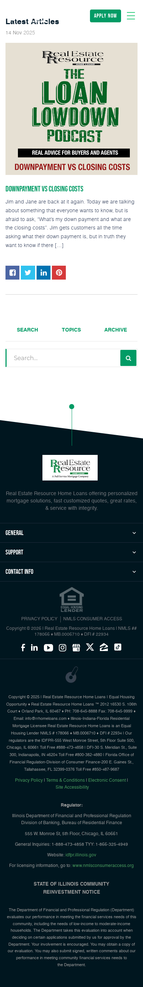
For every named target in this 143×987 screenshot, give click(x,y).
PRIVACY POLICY (39, 619)
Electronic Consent (107, 780)
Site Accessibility (72, 787)
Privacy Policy (29, 780)
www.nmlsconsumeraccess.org (103, 866)
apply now (105, 15)
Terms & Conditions (65, 780)
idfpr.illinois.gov (80, 855)
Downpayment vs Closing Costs (44, 188)
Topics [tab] (71, 330)
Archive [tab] (115, 330)
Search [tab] (27, 330)
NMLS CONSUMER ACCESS (92, 619)
